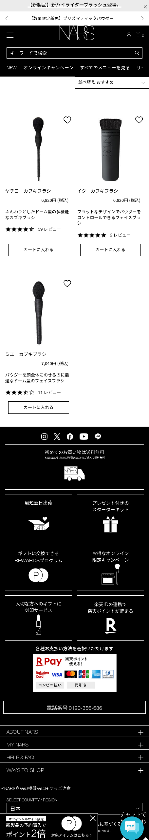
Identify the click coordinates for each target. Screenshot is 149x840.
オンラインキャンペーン (48, 67)
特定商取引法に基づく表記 (99, 824)
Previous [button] (6, 18)
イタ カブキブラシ (97, 191)
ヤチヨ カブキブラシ (28, 191)
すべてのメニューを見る (105, 67)
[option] (74, 18)
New (12, 67)
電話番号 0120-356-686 (74, 708)
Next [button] (142, 18)
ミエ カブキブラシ (26, 354)
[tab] (74, 732)
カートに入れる (38, 249)
